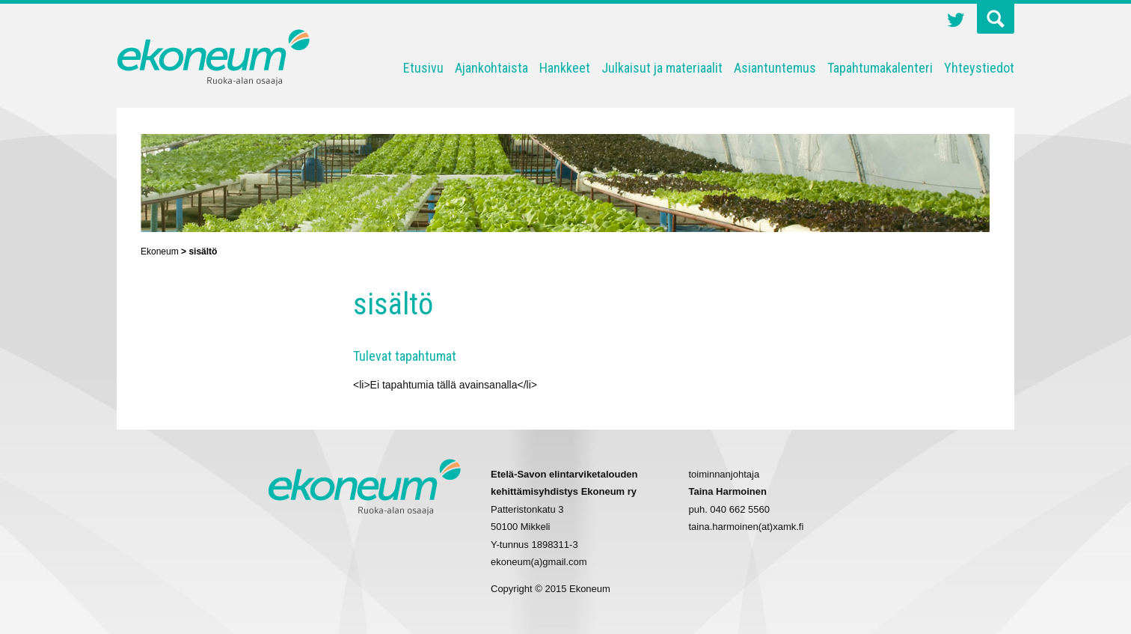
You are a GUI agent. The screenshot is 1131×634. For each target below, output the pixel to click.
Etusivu (423, 68)
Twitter (956, 22)
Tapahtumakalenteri (880, 68)
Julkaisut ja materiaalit (662, 68)
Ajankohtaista (491, 68)
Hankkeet (564, 68)
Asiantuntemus (775, 68)
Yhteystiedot (979, 68)
